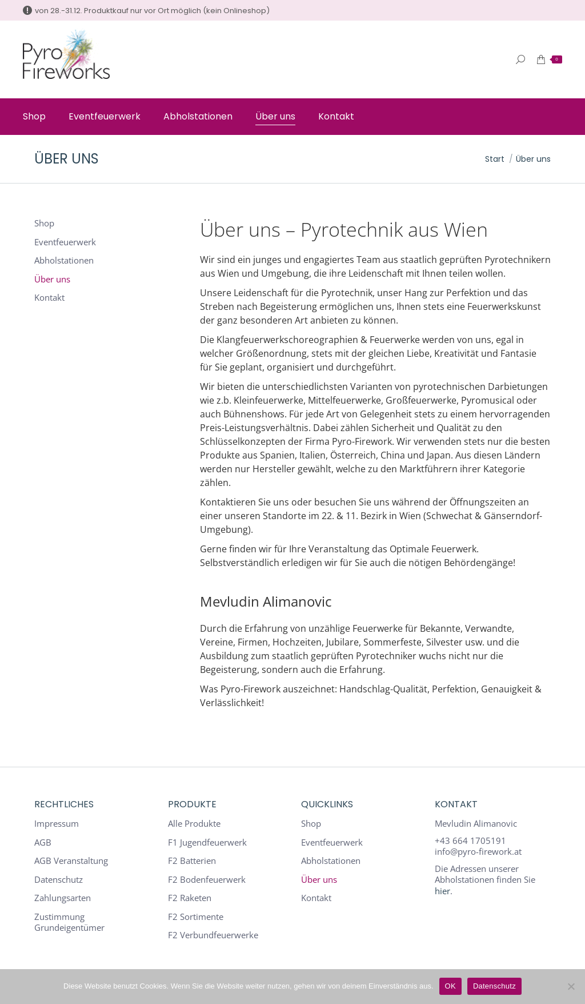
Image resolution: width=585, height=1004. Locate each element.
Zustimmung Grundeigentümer (69, 922)
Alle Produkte (194, 823)
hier (442, 891)
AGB (42, 842)
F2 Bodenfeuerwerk (207, 879)
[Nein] (570, 986)
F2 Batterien (192, 860)
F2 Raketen (189, 898)
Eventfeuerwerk (65, 242)
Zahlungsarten (62, 898)
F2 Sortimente (195, 916)
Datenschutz (58, 879)
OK (450, 986)
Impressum (56, 823)
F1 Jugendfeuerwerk (207, 842)
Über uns (52, 279)
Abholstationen (64, 260)
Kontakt (49, 297)
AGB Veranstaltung (71, 860)
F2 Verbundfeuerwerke (213, 935)
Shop (44, 223)
